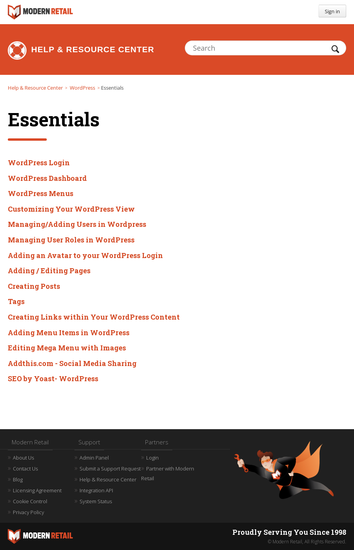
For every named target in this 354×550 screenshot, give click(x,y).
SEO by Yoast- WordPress (53, 378)
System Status (96, 501)
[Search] (265, 48)
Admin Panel (94, 457)
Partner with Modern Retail (167, 473)
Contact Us (25, 468)
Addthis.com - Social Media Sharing (72, 363)
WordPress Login (39, 162)
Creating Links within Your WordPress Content (94, 317)
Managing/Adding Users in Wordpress (77, 224)
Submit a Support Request (110, 468)
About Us (23, 457)
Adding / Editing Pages (49, 270)
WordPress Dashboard (47, 178)
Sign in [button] (332, 11)
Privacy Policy (28, 512)
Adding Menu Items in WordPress (68, 332)
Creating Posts (34, 286)
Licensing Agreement (37, 490)
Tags (16, 301)
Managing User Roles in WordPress (71, 239)
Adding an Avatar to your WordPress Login (85, 255)
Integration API (96, 490)
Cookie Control (30, 501)
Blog (18, 479)
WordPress (82, 87)
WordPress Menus (40, 193)
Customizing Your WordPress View (71, 209)
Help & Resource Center (92, 49)
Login (152, 457)
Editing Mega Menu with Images (67, 347)
